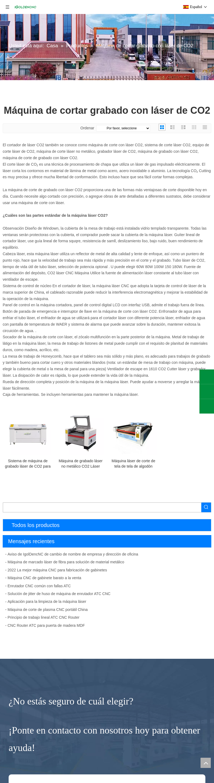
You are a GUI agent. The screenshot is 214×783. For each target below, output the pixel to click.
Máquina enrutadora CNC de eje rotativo (37, 686)
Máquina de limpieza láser (25, 749)
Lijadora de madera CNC (24, 624)
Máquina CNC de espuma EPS (29, 668)
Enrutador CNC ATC (20, 677)
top (206, 763)
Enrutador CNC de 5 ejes (24, 642)
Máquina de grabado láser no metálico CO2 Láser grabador (81, 464)
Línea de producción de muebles (30, 555)
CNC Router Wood (18, 659)
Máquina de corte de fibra (24, 732)
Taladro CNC (14, 598)
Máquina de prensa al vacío (26, 615)
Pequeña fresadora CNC (26, 713)
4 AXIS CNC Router (19, 651)
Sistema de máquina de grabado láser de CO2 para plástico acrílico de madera (28, 464)
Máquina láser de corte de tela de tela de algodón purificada (133, 464)
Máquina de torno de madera (27, 694)
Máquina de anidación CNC (26, 581)
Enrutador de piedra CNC (27, 703)
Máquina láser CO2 (19, 740)
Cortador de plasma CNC (27, 775)
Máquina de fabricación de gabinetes (34, 563)
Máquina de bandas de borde (27, 606)
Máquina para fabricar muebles (33, 545)
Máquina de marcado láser (25, 766)
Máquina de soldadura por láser (29, 758)
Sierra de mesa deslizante (25, 589)
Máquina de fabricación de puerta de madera (40, 572)
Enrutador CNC (17, 633)
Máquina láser (16, 722)
